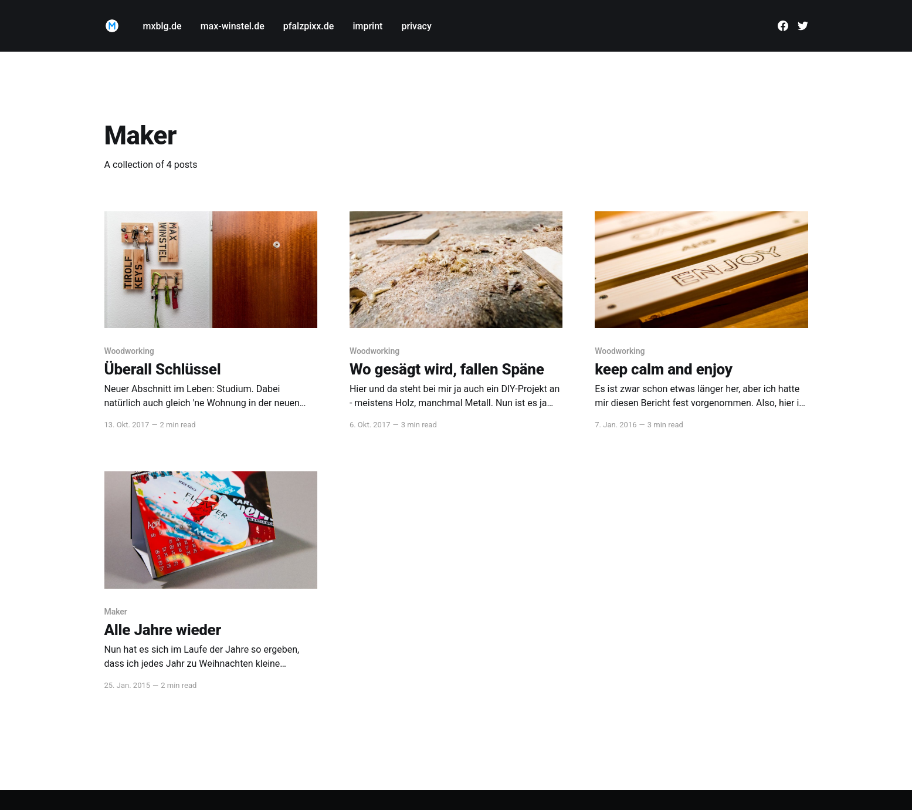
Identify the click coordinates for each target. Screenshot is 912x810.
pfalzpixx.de (308, 26)
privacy (416, 26)
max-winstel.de (233, 26)
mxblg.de (162, 26)
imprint (367, 26)
